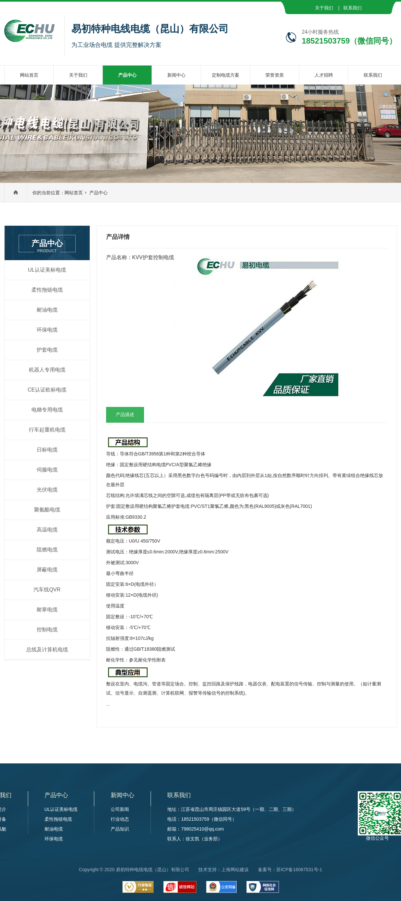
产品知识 (120, 829)
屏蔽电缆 (47, 569)
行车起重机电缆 (47, 429)
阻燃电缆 (47, 549)
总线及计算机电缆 (47, 649)
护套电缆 (47, 350)
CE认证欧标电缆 (46, 390)
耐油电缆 (47, 310)
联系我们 (352, 7)
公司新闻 (120, 809)
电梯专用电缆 (47, 409)
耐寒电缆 (47, 609)
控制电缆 (47, 629)
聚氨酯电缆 (47, 509)
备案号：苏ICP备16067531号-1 (290, 869)
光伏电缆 (47, 489)
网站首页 (73, 192)
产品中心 (98, 192)
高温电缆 (47, 529)
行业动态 (120, 819)
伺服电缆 (47, 469)
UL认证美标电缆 (47, 270)
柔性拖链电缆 (47, 290)
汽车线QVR (47, 589)
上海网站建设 (235, 869)
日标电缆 (47, 449)
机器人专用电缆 (47, 370)
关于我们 (324, 7)
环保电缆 (47, 330)
